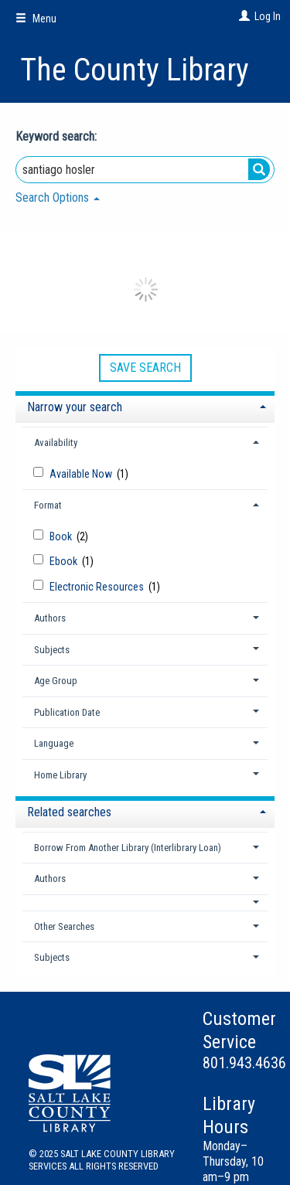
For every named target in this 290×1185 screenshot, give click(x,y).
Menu (35, 18)
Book (61, 536)
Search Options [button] (57, 197)
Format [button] (48, 505)
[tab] (145, 405)
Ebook (64, 561)
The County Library (134, 70)
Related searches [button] (69, 812)
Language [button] (53, 743)
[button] (145, 902)
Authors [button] (50, 618)
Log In (267, 16)
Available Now (81, 474)
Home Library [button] (60, 775)
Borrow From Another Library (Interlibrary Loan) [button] (127, 847)
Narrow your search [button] (74, 407)
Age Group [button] (55, 680)
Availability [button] (55, 442)
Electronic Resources (97, 587)
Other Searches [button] (64, 926)
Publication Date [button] (67, 712)
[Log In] (242, 16)
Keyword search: (57, 136)
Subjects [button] (52, 649)
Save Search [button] (145, 367)
